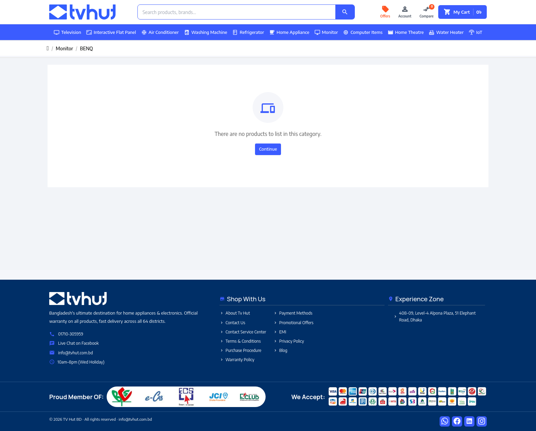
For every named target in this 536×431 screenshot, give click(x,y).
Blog (280, 350)
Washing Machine (205, 32)
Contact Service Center (242, 331)
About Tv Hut (234, 313)
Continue (268, 149)
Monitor (326, 32)
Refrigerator (248, 32)
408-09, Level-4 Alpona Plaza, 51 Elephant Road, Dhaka (434, 316)
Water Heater (446, 32)
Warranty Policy (236, 359)
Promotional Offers (293, 322)
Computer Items (363, 32)
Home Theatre (406, 32)
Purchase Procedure (240, 350)
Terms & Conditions (240, 341)
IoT (475, 32)
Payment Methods (292, 313)
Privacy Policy (288, 341)
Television (67, 32)
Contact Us (232, 322)
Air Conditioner (160, 32)
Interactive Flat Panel (111, 32)
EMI (279, 331)
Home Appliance (289, 32)
